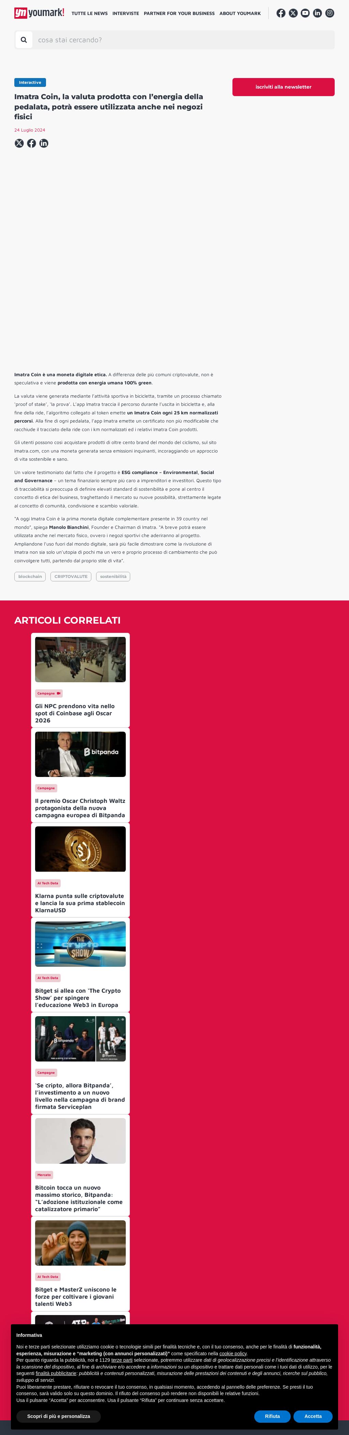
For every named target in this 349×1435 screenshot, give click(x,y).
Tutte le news (90, 13)
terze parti (122, 1360)
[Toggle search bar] (24, 39)
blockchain (30, 472)
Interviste (125, 13)
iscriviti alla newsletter (284, 87)
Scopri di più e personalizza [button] (58, 1416)
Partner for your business (179, 13)
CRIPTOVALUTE (71, 472)
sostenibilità (113, 472)
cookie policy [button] (232, 1353)
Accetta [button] (313, 1416)
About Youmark (240, 13)
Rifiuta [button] (272, 1416)
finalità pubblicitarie (56, 1373)
